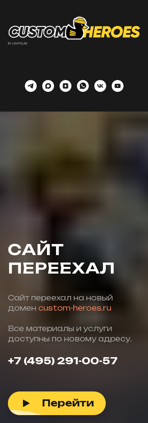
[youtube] (118, 86)
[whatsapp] (83, 86)
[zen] (65, 86)
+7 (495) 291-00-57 (63, 361)
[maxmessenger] (48, 86)
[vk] (100, 86)
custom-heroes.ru (74, 308)
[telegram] (31, 86)
